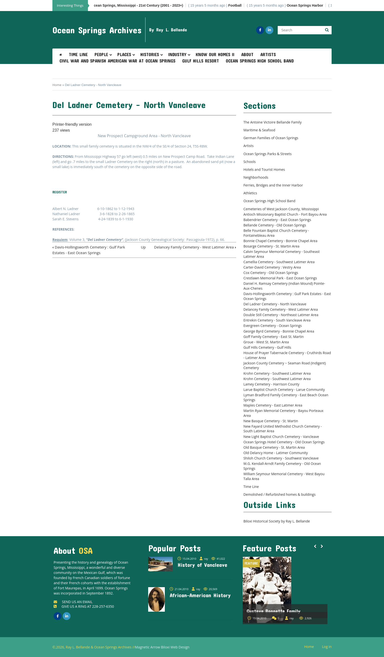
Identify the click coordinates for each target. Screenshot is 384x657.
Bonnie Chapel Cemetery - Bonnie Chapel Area (280, 240)
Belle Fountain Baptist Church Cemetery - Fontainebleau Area (276, 233)
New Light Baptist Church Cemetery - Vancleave (281, 436)
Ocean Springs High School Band (260, 60)
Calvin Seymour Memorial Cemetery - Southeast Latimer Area (281, 254)
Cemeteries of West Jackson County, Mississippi (281, 209)
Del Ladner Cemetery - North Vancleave (274, 304)
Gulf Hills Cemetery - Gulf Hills (267, 347)
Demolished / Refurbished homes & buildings (279, 494)
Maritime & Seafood (259, 130)
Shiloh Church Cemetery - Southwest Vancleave (281, 458)
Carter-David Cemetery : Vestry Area (272, 267)
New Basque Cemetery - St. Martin (270, 421)
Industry (177, 54)
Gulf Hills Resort (200, 60)
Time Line (78, 54)
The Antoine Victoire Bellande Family (272, 122)
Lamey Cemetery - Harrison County (271, 384)
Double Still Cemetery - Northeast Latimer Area (280, 314)
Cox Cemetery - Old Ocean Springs (270, 272)
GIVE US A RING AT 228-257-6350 (84, 606)
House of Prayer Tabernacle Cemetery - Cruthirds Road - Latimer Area (287, 355)
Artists (268, 54)
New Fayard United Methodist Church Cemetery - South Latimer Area (282, 429)
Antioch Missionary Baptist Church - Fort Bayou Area (285, 214)
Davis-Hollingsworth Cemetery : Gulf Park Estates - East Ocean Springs (287, 296)
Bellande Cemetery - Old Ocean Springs (274, 225)
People (101, 54)
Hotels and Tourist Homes (264, 169)
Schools (249, 161)
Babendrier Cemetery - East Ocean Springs (277, 219)
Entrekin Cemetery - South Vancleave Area (277, 320)
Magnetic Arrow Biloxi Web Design (162, 647)
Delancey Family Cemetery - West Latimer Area (195, 247)
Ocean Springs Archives (97, 30)
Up (143, 247)
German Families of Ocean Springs (270, 138)
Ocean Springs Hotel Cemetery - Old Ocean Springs (284, 442)
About (247, 54)
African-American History (200, 595)
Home (56, 85)
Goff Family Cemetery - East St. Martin (273, 336)
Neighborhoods (255, 177)
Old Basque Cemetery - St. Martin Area (274, 447)
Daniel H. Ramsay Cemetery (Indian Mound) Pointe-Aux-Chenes (284, 286)
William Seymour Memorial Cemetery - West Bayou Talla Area (283, 476)
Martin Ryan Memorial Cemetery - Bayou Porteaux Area (283, 413)
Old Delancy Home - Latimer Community (275, 452)
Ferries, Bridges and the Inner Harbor (273, 185)
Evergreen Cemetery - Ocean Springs (272, 325)
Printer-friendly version (72, 124)
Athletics (250, 193)
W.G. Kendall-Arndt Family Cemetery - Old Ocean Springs (282, 466)
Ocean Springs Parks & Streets (267, 153)
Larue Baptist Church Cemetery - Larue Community (284, 389)
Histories (149, 54)
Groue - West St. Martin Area (266, 342)
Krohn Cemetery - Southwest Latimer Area (277, 373)
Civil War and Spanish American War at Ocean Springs (117, 60)
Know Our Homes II (215, 54)
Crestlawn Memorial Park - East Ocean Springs (280, 278)
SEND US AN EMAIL (73, 601)
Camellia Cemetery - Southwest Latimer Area (279, 262)
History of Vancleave (202, 564)
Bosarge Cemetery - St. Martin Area (271, 246)
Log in (329, 647)
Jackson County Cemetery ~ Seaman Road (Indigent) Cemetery (284, 365)
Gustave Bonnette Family (273, 611)
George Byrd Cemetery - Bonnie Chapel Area (278, 331)
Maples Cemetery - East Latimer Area (272, 405)
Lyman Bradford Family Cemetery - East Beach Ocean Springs (285, 397)
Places (124, 54)
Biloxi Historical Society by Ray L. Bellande (276, 521)
